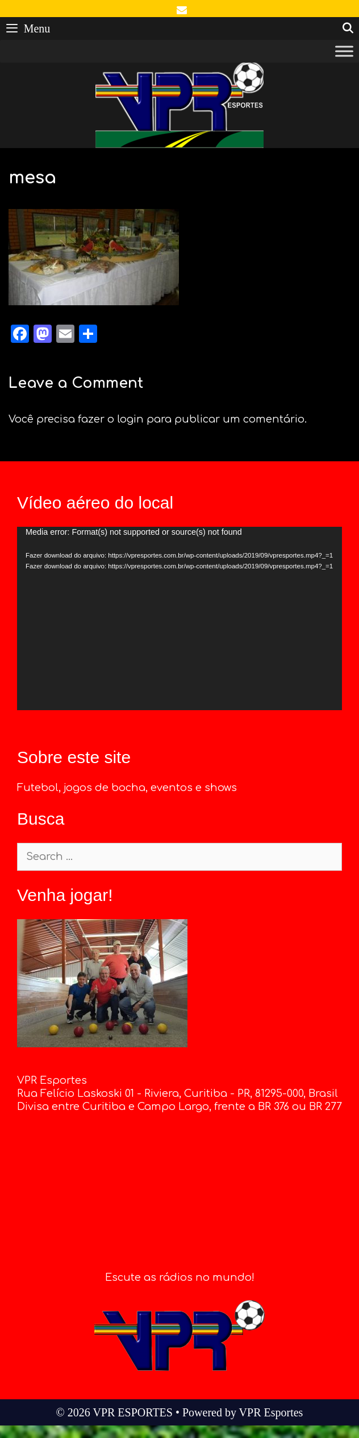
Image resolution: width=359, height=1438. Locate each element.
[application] (179, 618)
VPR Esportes (271, 1412)
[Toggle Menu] (344, 51)
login (130, 419)
